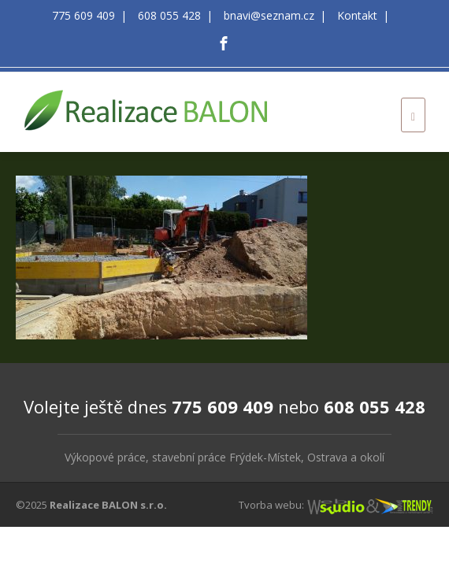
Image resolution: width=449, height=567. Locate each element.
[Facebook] (224, 43)
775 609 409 (83, 15)
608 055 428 (169, 15)
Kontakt (357, 15)
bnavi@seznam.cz (269, 15)
